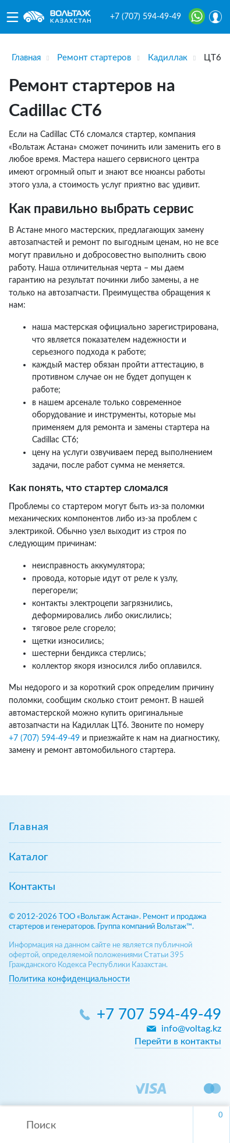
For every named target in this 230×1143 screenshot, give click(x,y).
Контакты (32, 887)
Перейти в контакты (178, 1041)
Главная (29, 827)
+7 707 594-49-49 (159, 1015)
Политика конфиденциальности (69, 979)
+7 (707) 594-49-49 (145, 17)
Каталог (28, 857)
